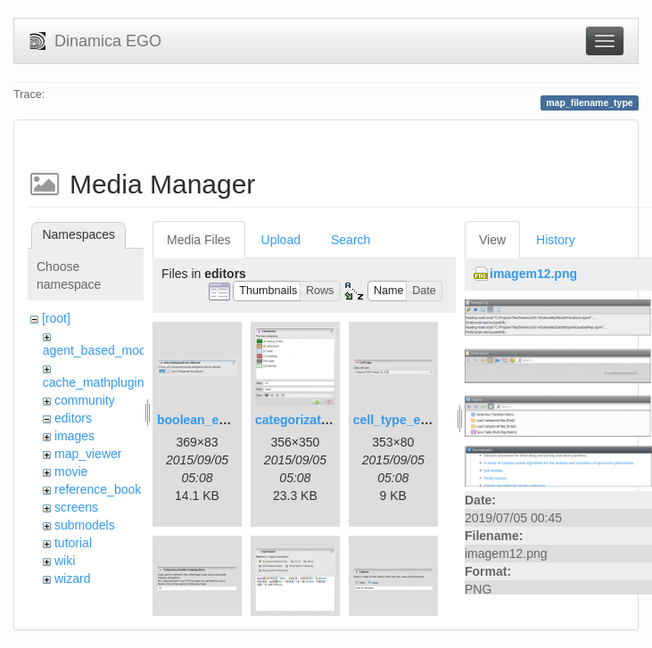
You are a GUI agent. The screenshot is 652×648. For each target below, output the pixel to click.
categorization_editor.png (331, 420)
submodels (84, 525)
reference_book (97, 489)
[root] (56, 318)
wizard (72, 578)
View (492, 240)
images (74, 436)
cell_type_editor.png (413, 420)
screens (76, 507)
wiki (64, 561)
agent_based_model (99, 350)
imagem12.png (533, 274)
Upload (281, 240)
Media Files (199, 240)
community (84, 400)
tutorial (73, 543)
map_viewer (87, 454)
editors (73, 418)
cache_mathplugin (93, 382)
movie (70, 471)
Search (350, 240)
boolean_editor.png (214, 420)
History (555, 240)
